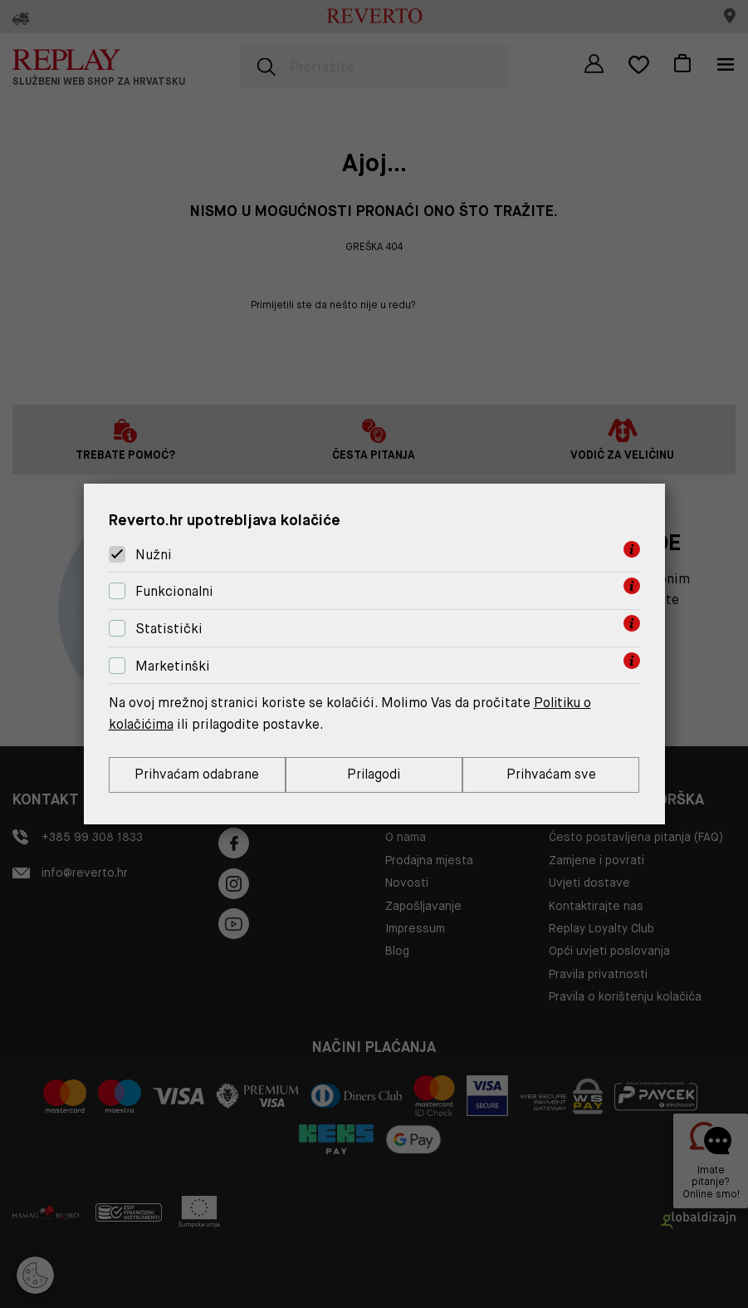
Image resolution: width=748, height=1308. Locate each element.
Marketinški (172, 666)
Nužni (153, 554)
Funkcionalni (174, 591)
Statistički (169, 628)
